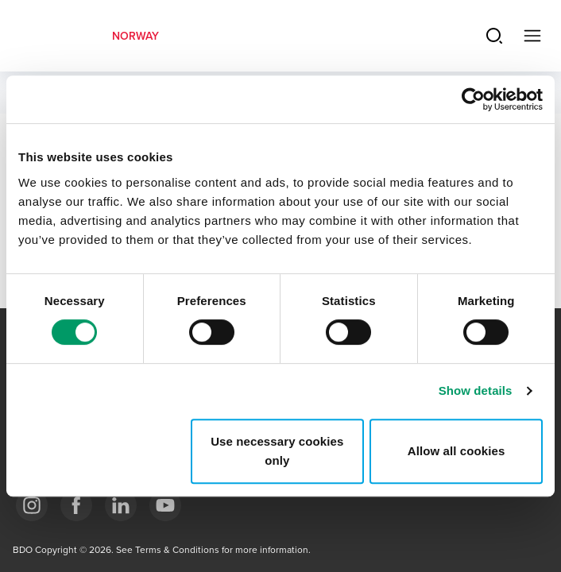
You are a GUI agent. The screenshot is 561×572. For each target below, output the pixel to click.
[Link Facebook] (76, 505)
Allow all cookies (456, 451)
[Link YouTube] (165, 505)
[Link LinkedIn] (121, 505)
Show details (476, 390)
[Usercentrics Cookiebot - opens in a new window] (473, 99)
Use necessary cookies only (277, 451)
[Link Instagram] (32, 505)
